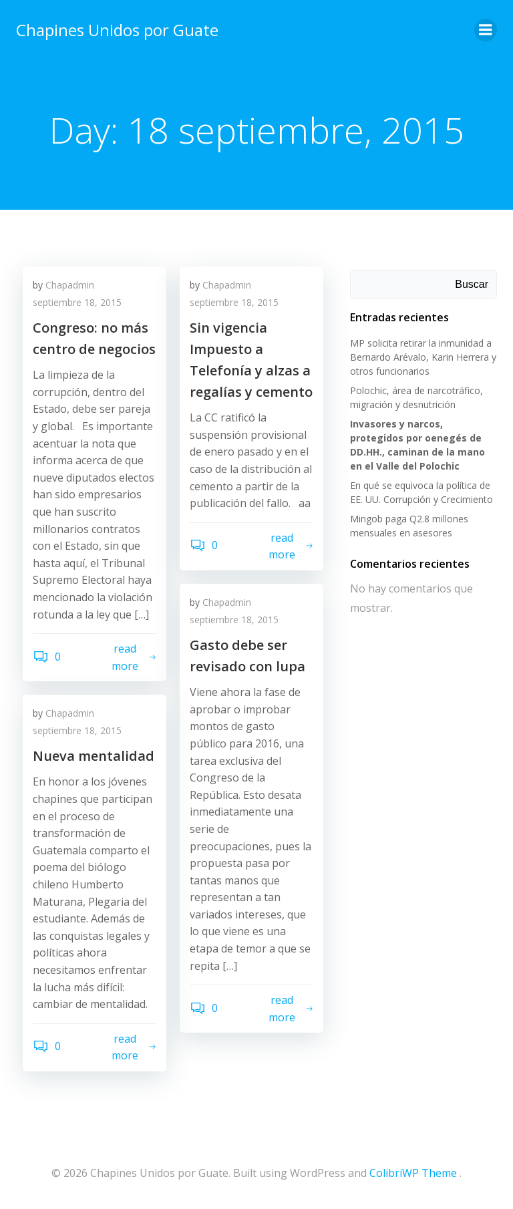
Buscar (471, 284)
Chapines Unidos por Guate (117, 30)
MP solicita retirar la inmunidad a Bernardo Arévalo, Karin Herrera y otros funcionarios (423, 357)
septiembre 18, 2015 (77, 302)
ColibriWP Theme (413, 1173)
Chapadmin (69, 285)
